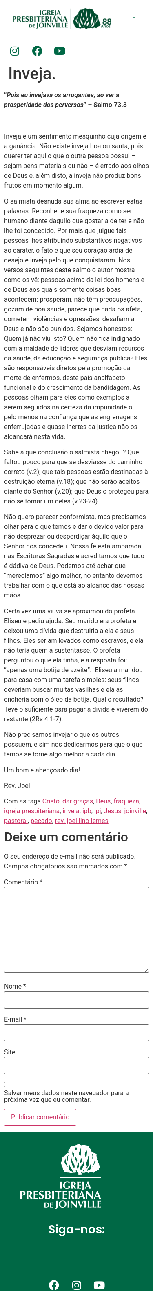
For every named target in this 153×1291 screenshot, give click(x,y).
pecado (41, 821)
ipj (97, 811)
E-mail (15, 1019)
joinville (135, 811)
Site (9, 1052)
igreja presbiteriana (32, 811)
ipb (86, 811)
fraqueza (126, 801)
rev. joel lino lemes (82, 821)
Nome (15, 986)
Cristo (51, 801)
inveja (70, 811)
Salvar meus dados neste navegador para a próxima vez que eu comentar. (66, 1096)
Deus (103, 801)
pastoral (16, 821)
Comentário (23, 882)
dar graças (77, 801)
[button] (134, 20)
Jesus (113, 811)
